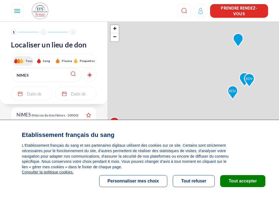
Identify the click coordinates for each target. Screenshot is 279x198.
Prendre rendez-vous (239, 11)
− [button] (115, 37)
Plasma (67, 60)
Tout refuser (193, 181)
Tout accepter (243, 181)
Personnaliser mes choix (133, 181)
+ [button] (115, 29)
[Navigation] (17, 11)
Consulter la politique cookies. (48, 172)
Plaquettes (87, 60)
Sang (46, 60)
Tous (29, 60)
